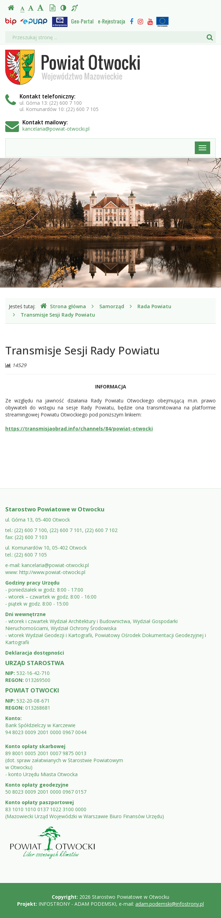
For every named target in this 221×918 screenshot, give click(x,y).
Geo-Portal (82, 21)
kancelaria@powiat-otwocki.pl (56, 128)
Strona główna (63, 306)
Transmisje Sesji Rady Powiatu (58, 314)
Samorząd (111, 306)
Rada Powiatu (154, 306)
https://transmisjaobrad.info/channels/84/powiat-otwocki (79, 428)
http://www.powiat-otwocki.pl (52, 572)
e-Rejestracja (111, 21)
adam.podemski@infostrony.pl (169, 903)
